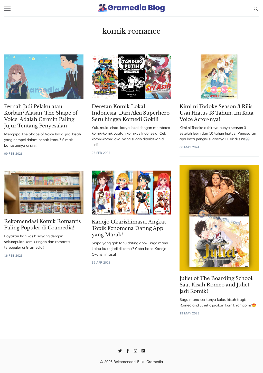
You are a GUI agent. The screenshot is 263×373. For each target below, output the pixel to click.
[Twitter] (120, 350)
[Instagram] (135, 350)
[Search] (255, 8)
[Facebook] (128, 350)
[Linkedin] (143, 350)
